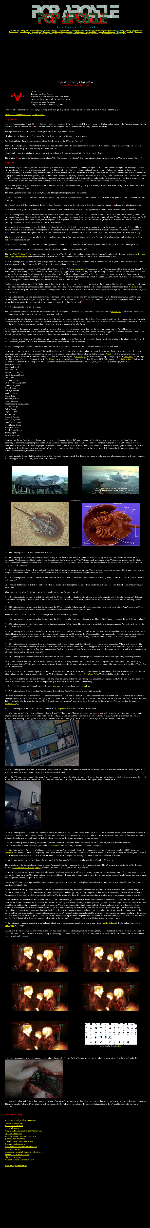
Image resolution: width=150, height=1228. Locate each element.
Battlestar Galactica (50, 30)
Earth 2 (84, 30)
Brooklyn (9, 852)
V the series (68, 33)
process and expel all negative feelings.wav (24, 1152)
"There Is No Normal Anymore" (26, 867)
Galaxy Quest (125, 30)
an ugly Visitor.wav (13, 1133)
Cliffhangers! (76, 30)
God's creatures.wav (14, 1125)
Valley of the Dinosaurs (81, 33)
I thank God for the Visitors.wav (19, 1141)
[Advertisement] (75, 58)
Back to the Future (36, 30)
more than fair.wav (13, 1149)
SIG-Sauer (57, 686)
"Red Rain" (116, 311)
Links (116, 33)
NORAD (133, 287)
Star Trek (130, 32)
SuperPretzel (63, 708)
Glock (84, 686)
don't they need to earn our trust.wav (21, 1136)
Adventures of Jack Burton (19, 30)
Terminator (138, 32)
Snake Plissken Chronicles (106, 32)
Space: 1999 (121, 32)
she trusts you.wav (13, 1157)
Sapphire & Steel (91, 32)
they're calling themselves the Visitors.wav (23, 1131)
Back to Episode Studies (16, 1165)
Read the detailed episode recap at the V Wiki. (25, 114)
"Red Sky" (128, 356)
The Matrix (46, 32)
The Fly (116, 30)
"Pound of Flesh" (112, 354)
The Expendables (94, 30)
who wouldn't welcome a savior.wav (21, 1146)
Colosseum (56, 845)
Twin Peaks (53, 33)
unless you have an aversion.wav (19, 1159)
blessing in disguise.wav (15, 1144)
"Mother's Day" (11, 703)
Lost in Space (36, 32)
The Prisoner (79, 32)
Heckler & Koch (109, 923)
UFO (61, 33)
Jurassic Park (13, 32)
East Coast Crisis (91, 674)
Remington (10, 925)
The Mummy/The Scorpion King (62, 32)
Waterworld (95, 33)
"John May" (80, 356)
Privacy (122, 33)
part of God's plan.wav (15, 1138)
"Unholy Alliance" (125, 359)
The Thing (29, 33)
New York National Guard (20, 254)
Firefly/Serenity (107, 30)
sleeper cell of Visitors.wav (17, 1154)
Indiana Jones (136, 30)
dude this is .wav (20, 1120)
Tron (46, 33)
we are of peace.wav (14, 1123)
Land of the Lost (25, 32)
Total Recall (39, 33)
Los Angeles (80, 269)
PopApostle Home (106, 33)
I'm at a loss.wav (12, 1128)
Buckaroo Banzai (63, 30)
